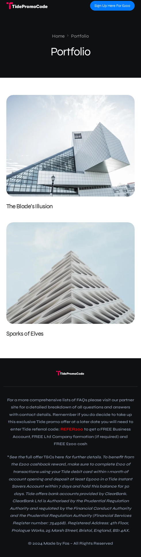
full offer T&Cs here (45, 457)
